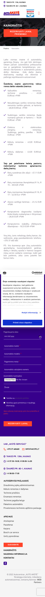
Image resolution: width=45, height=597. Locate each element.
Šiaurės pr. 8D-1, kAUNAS (15, 6)
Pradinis (6, 49)
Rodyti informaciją (30, 313)
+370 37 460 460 (11, 241)
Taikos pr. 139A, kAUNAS (15, 2)
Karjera (7, 529)
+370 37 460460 (11, 449)
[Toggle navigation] (39, 13)
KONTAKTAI (9, 558)
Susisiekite (13, 545)
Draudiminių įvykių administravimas (19, 485)
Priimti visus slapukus (22, 322)
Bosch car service (11, 532)
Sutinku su (17, 398)
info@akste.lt (30, 449)
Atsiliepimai (9, 521)
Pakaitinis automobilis (13, 504)
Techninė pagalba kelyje (14, 500)
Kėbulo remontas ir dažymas (16, 489)
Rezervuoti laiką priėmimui (20, 33)
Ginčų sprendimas (11, 536)
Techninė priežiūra (12, 493)
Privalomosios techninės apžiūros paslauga (22, 508)
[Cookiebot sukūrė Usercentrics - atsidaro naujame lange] (32, 273)
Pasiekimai (8, 525)
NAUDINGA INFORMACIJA (15, 554)
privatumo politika (22, 398)
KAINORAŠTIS (10, 550)
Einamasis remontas (12, 497)
